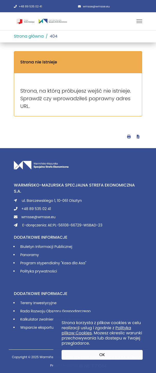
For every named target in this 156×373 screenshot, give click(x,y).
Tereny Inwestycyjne (38, 302)
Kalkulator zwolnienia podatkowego (52, 319)
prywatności (46, 271)
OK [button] (102, 355)
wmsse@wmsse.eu (94, 6)
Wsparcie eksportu (37, 327)
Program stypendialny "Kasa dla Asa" (53, 263)
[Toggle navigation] (139, 21)
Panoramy (29, 254)
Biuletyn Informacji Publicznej (46, 246)
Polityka (27, 271)
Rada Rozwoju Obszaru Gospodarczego (55, 311)
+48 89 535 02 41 (28, 6)
